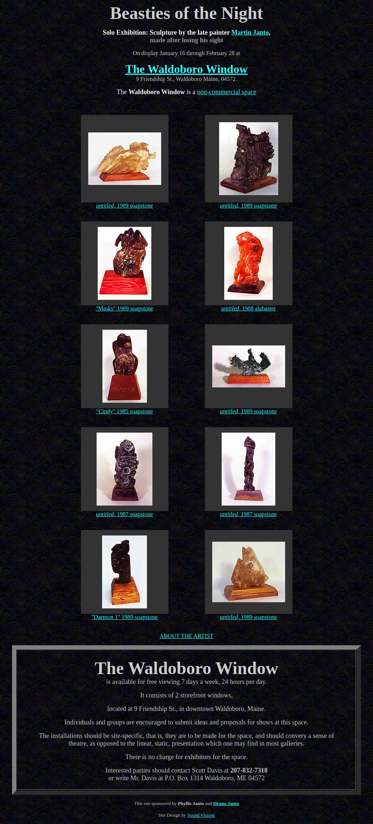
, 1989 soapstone (133, 205)
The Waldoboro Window (186, 69)
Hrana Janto (226, 803)
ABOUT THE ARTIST (187, 636)
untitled (105, 205)
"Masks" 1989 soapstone (125, 308)
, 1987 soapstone (133, 514)
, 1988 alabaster (257, 308)
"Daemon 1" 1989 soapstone (124, 617)
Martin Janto (250, 32)
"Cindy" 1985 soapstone (124, 411)
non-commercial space (226, 92)
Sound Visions (201, 815)
